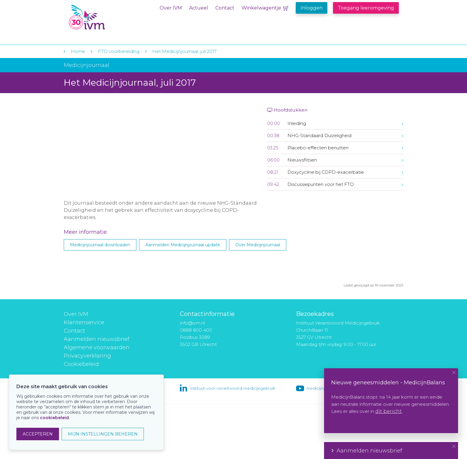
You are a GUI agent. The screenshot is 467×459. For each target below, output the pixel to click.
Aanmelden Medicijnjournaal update (182, 244)
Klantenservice (84, 322)
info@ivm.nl (192, 323)
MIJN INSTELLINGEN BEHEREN (103, 434)
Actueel (198, 8)
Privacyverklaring (87, 356)
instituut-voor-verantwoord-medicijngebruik (232, 388)
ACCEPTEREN (38, 434)
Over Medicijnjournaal (257, 244)
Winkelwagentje (261, 8)
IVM (104, 17)
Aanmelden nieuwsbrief (96, 339)
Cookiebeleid (81, 364)
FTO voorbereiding (119, 51)
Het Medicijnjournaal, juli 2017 (184, 51)
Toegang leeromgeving (366, 8)
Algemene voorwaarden (97, 347)
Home (78, 51)
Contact (224, 8)
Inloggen (312, 8)
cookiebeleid (54, 417)
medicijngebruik (322, 388)
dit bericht (388, 411)
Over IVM (171, 8)
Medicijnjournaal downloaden (100, 244)
